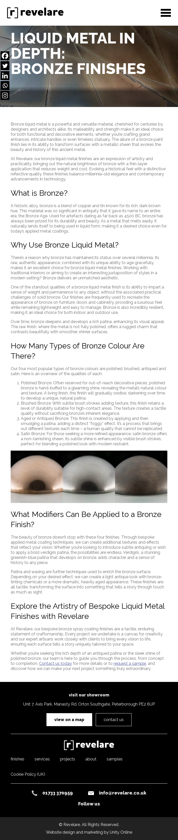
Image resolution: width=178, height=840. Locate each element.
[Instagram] (5, 95)
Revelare (37, 13)
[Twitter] (5, 65)
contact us (114, 719)
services (42, 759)
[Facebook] (5, 55)
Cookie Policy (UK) (28, 774)
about (90, 759)
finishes (17, 759)
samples (115, 759)
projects (67, 759)
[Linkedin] (5, 75)
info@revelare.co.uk (122, 793)
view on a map (69, 719)
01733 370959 (57, 793)
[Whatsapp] (5, 85)
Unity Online (121, 832)
